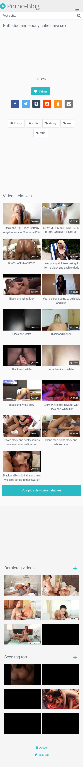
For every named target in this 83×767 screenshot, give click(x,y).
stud (40, 133)
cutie (33, 123)
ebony (50, 123)
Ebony (16, 123)
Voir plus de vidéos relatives (42, 490)
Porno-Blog (20, 6)
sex (67, 123)
